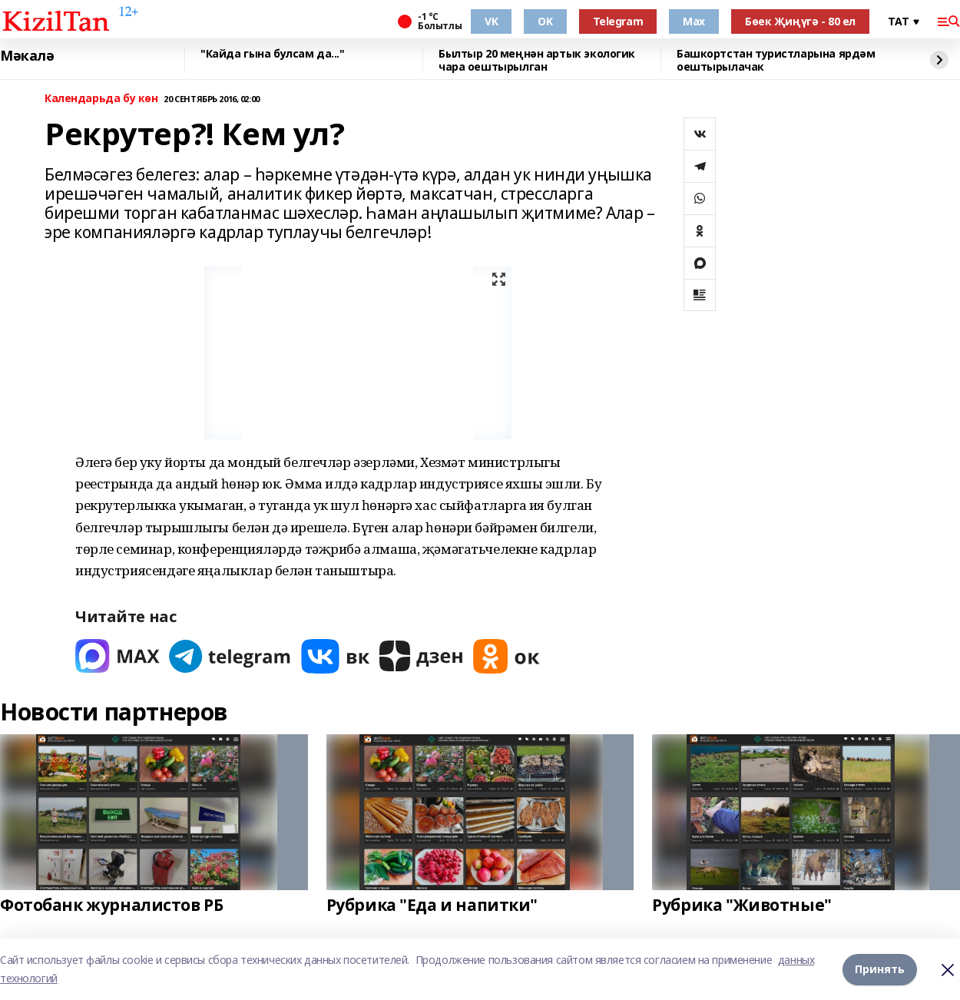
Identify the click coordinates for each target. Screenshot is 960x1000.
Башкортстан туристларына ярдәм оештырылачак (776, 60)
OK (545, 21)
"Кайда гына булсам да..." (272, 54)
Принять (880, 969)
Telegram (618, 21)
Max (694, 21)
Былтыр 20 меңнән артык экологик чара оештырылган (537, 60)
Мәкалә (27, 56)
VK (491, 21)
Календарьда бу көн (101, 98)
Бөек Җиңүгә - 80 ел (800, 21)
